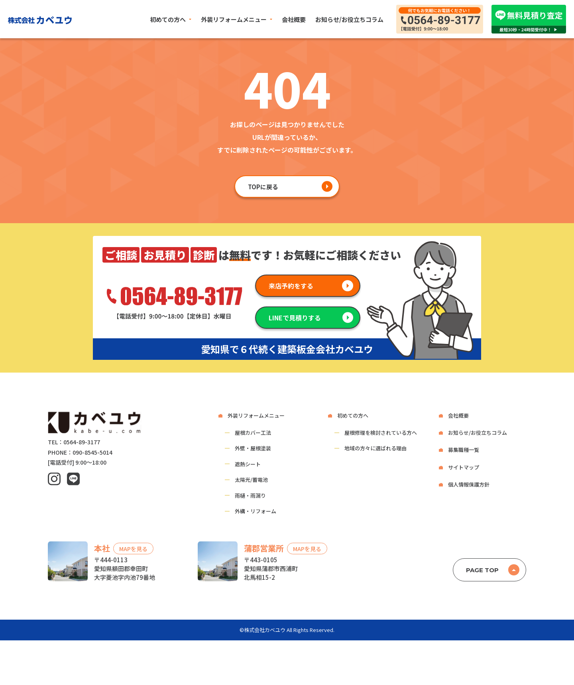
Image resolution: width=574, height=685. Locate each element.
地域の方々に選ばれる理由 (375, 448)
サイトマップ (463, 467)
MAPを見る (133, 549)
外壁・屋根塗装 (253, 448)
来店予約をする (291, 285)
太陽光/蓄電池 (251, 479)
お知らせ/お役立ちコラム (349, 19)
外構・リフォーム (255, 511)
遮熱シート (248, 464)
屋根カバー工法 (253, 432)
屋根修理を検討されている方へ (380, 432)
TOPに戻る (263, 187)
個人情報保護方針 (468, 484)
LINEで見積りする (295, 317)
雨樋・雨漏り (250, 495)
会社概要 (294, 19)
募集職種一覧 (463, 449)
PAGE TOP (482, 570)
